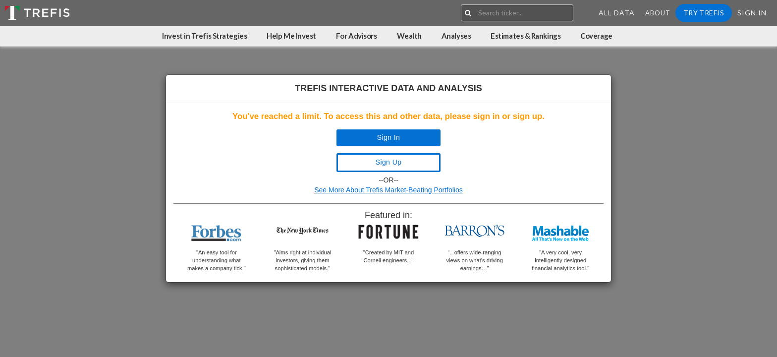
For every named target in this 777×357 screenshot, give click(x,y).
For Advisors (356, 35)
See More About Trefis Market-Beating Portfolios (388, 190)
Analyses (456, 35)
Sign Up (389, 162)
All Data (617, 12)
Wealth (409, 35)
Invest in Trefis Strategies (204, 35)
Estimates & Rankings (525, 35)
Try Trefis (703, 12)
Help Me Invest (291, 35)
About (657, 13)
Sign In (752, 12)
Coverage (596, 35)
